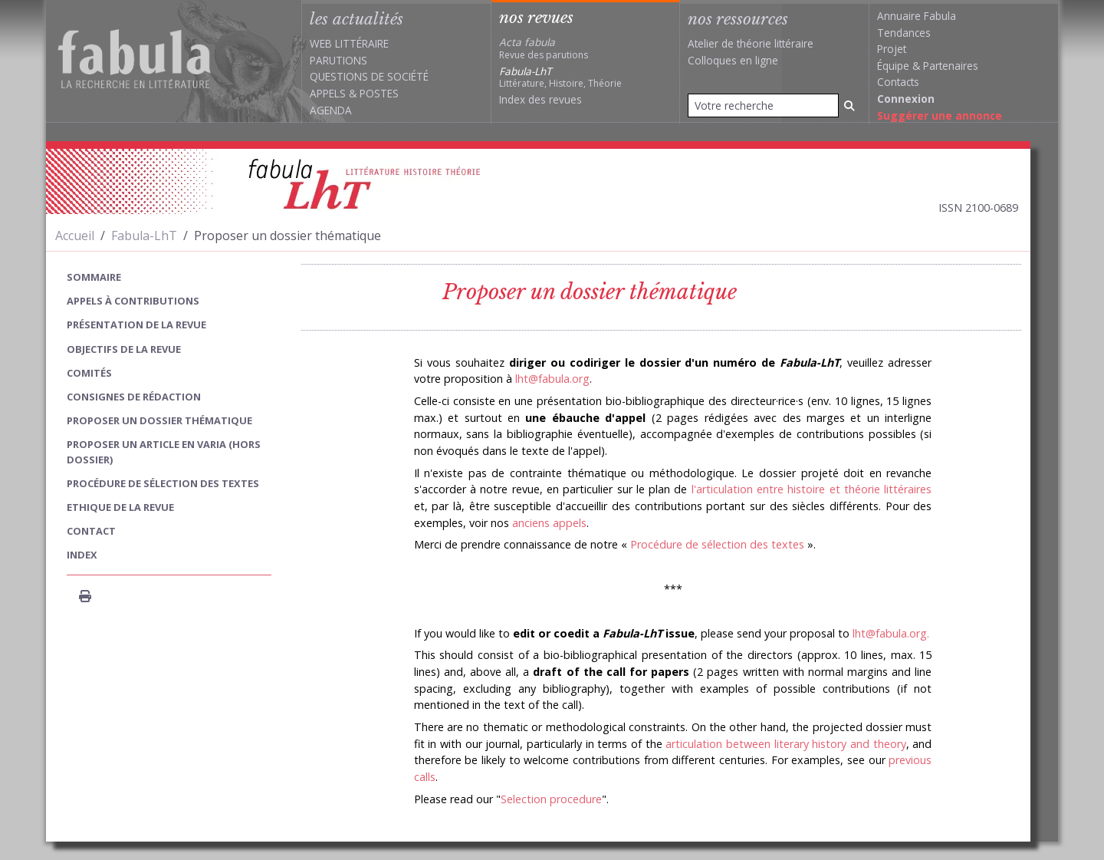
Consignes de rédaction (134, 397)
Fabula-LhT (144, 235)
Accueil (74, 235)
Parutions (338, 60)
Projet (891, 48)
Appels (328, 93)
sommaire (94, 277)
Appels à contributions (133, 301)
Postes (379, 93)
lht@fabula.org (552, 378)
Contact (91, 531)
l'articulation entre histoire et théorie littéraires (812, 489)
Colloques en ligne (733, 60)
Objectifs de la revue (124, 349)
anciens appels (549, 523)
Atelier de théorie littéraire (750, 43)
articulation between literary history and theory (785, 743)
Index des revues (540, 99)
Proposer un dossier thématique (159, 420)
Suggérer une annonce (939, 115)
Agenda (331, 110)
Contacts (898, 81)
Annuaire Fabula (916, 15)
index (82, 555)
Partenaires (950, 65)
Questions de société (369, 76)
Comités (89, 373)
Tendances (904, 32)
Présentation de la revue (136, 324)
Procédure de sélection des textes (717, 544)
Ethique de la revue (120, 507)
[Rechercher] (849, 105)
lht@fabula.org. (891, 633)
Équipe (893, 65)
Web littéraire (349, 43)
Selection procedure (551, 799)
